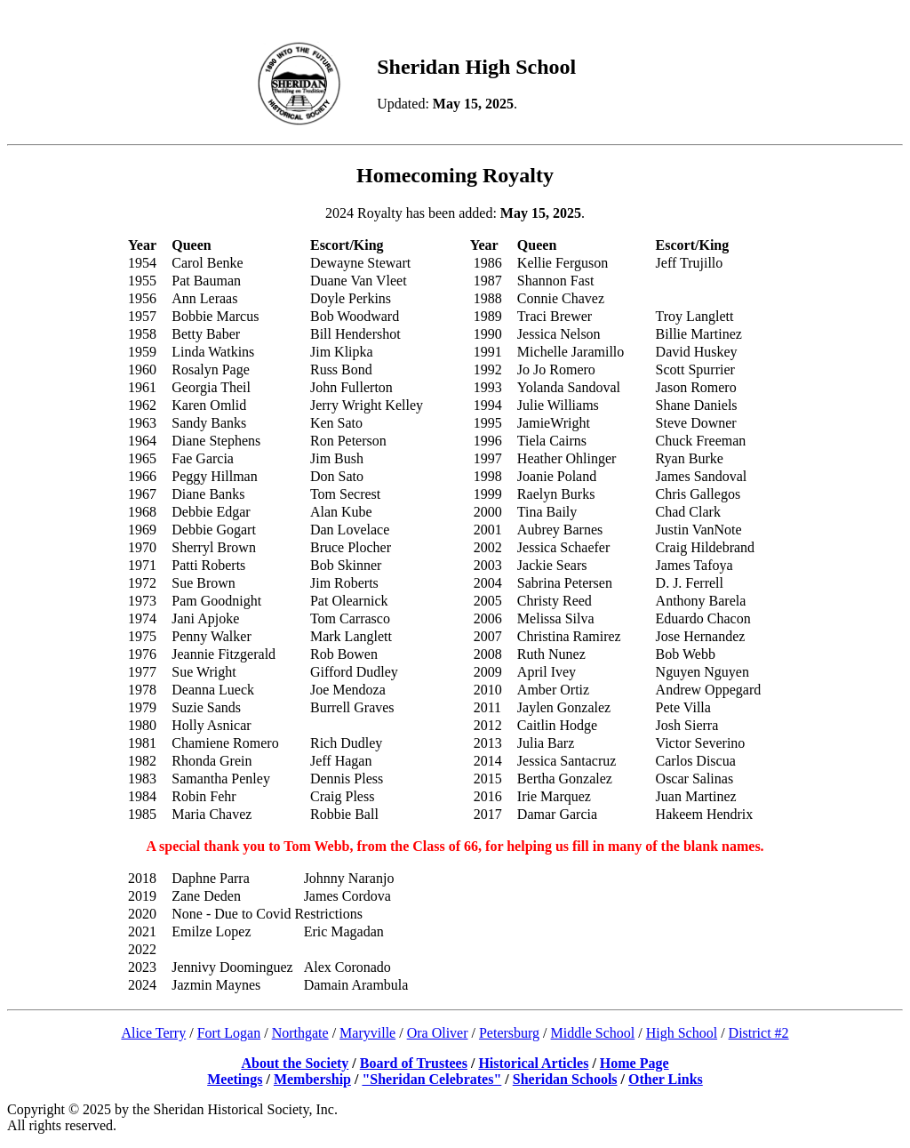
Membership (312, 1079)
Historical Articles (533, 1063)
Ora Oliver (437, 1032)
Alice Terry (153, 1032)
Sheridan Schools (565, 1079)
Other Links (665, 1079)
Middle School (593, 1032)
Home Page (634, 1063)
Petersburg (509, 1032)
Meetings (234, 1079)
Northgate (300, 1032)
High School (681, 1032)
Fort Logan (229, 1032)
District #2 (759, 1032)
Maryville (367, 1032)
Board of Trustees (413, 1063)
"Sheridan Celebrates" (431, 1079)
